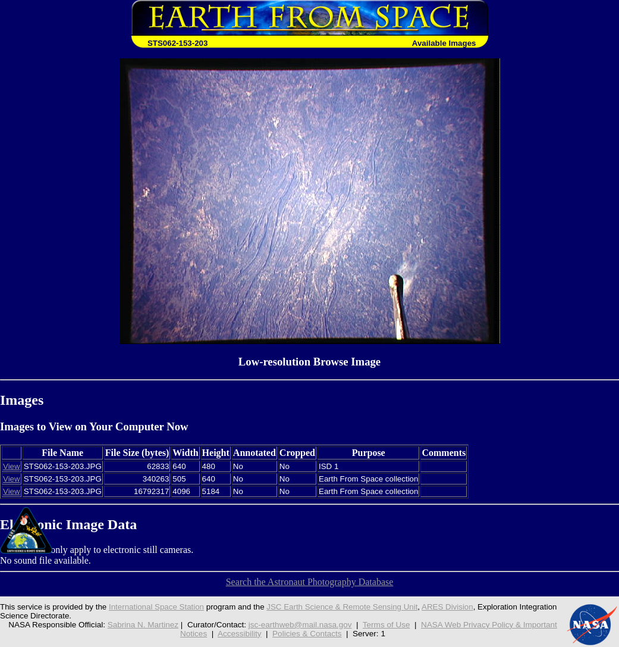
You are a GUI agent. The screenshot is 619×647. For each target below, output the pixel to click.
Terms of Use (386, 624)
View (11, 466)
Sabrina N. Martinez (143, 624)
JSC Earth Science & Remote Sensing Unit (341, 606)
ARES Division (447, 606)
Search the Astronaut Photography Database (310, 582)
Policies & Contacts (306, 633)
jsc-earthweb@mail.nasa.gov (300, 624)
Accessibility (240, 633)
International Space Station (156, 606)
